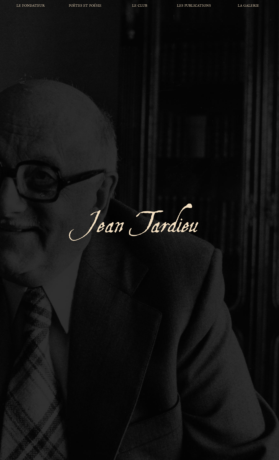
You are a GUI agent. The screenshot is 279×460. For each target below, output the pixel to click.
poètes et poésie (85, 5)
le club (139, 5)
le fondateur (30, 5)
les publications (194, 5)
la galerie (248, 5)
